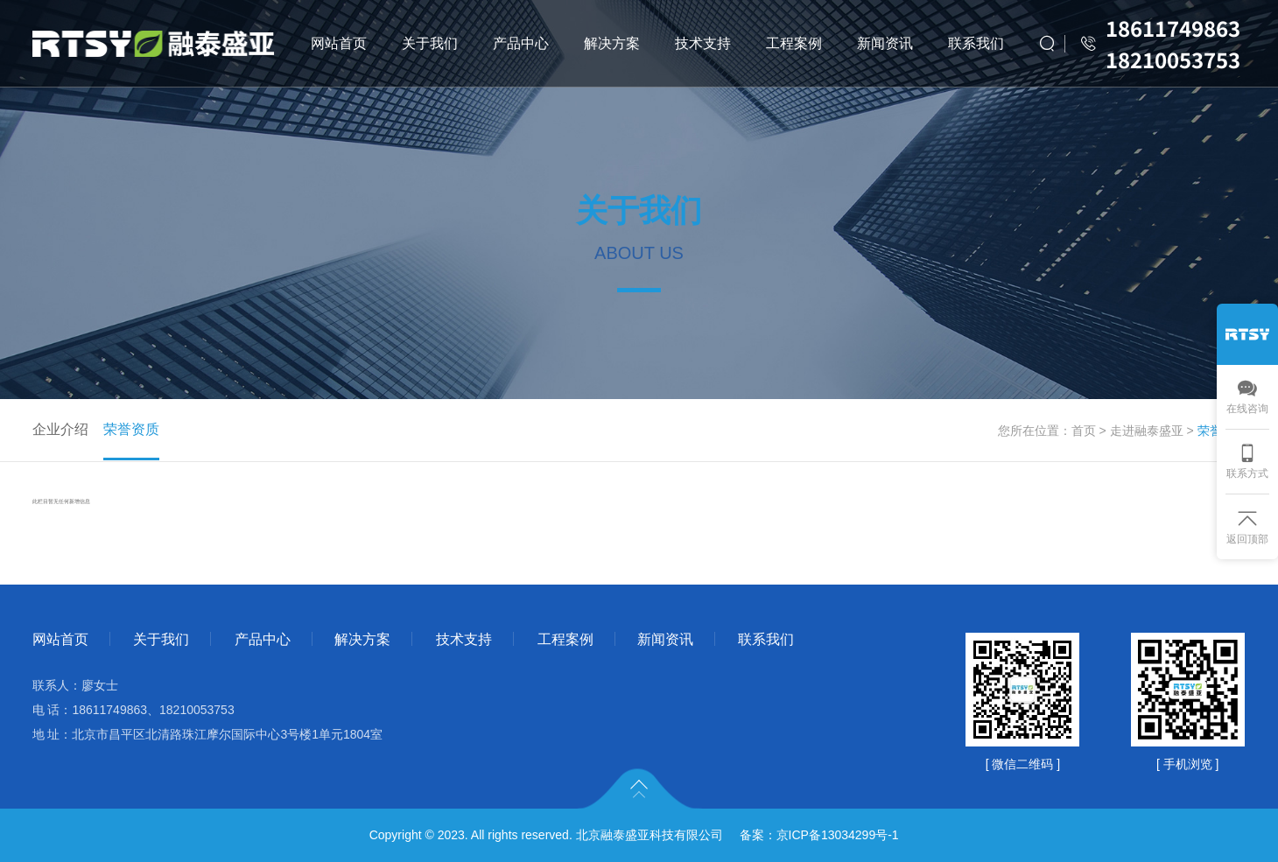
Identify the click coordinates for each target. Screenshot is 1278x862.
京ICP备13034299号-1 (837, 835)
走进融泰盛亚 (1146, 431)
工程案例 (794, 43)
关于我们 (430, 43)
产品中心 (521, 43)
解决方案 (612, 43)
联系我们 (976, 43)
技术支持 (703, 43)
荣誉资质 (131, 429)
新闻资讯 (885, 43)
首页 (1083, 431)
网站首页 (339, 43)
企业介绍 (60, 429)
